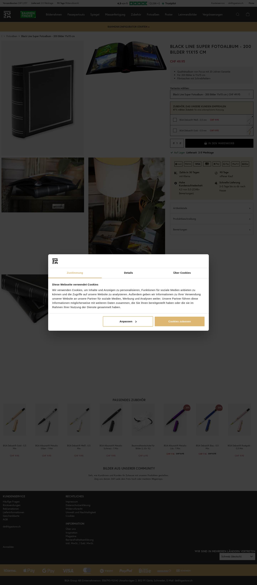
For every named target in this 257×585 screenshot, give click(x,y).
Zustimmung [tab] (75, 272)
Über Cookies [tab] (182, 272)
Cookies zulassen (179, 321)
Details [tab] (128, 272)
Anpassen (128, 321)
